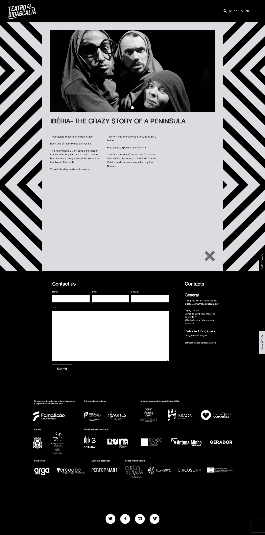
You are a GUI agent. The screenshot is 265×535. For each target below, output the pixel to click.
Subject (134, 292)
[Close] (210, 256)
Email (94, 292)
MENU (245, 11)
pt (230, 11)
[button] (225, 10)
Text (54, 307)
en (235, 11)
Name (55, 292)
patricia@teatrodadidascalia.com (200, 343)
